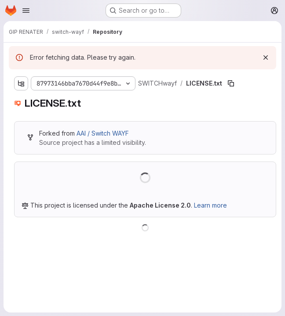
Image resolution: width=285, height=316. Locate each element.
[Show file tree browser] (21, 83)
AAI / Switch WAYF (103, 133)
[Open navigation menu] (26, 11)
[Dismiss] (265, 57)
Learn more (210, 205)
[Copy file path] (231, 83)
